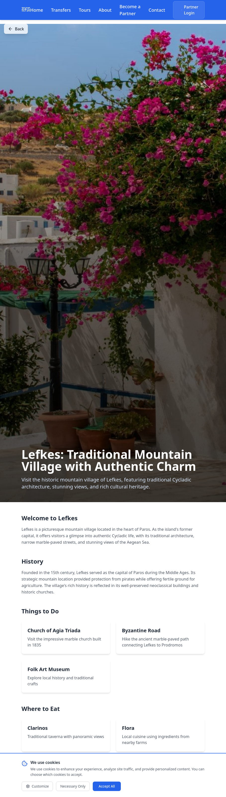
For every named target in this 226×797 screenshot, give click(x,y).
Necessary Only (72, 786)
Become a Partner (130, 9)
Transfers (61, 10)
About (105, 10)
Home (36, 10)
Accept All (107, 786)
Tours (85, 10)
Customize (37, 786)
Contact (157, 10)
